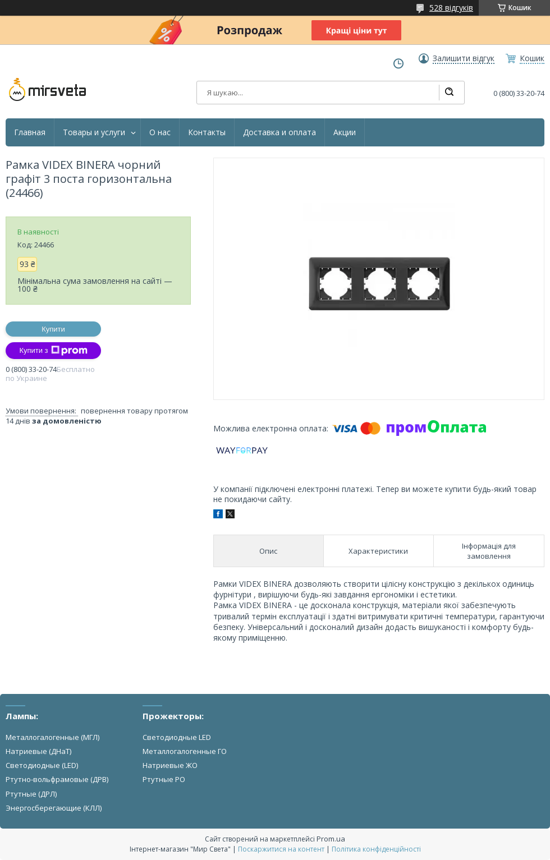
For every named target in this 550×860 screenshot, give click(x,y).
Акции (344, 132)
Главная (29, 132)
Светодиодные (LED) (42, 765)
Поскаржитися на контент (281, 849)
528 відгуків (451, 7)
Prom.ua (331, 839)
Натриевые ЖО (170, 765)
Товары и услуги (94, 132)
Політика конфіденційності (376, 849)
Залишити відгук (463, 58)
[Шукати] (449, 92)
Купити (53, 329)
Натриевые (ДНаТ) (38, 751)
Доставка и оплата (279, 132)
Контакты (207, 132)
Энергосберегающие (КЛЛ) (54, 808)
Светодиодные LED (177, 737)
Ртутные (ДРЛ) (31, 794)
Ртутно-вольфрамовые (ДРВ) (57, 779)
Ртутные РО (164, 779)
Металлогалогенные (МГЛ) (52, 737)
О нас (160, 132)
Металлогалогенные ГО (185, 751)
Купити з (53, 351)
